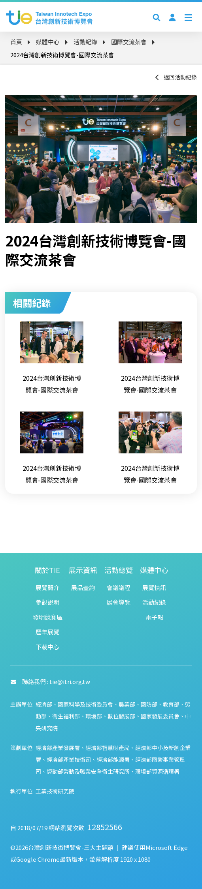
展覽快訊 (154, 587)
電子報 (154, 617)
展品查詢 (83, 587)
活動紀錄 (85, 42)
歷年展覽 (47, 632)
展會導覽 (118, 602)
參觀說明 (47, 602)
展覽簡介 (47, 587)
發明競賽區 (47, 617)
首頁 (16, 42)
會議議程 (118, 587)
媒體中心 (48, 42)
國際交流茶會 (129, 42)
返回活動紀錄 (175, 77)
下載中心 (47, 647)
